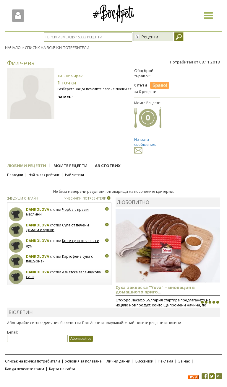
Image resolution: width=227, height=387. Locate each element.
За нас (184, 361)
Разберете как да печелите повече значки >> (94, 88)
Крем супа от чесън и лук (62, 243)
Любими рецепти (26, 165)
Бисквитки (144, 361)
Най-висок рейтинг (44, 174)
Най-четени (74, 174)
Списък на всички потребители (32, 361)
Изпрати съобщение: (145, 145)
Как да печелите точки (24, 368)
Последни (15, 174)
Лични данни (118, 361)
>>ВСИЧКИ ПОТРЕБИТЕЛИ (85, 198)
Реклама (165, 361)
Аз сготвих (108, 165)
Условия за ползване (83, 361)
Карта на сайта (62, 368)
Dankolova (37, 209)
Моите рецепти (70, 165)
